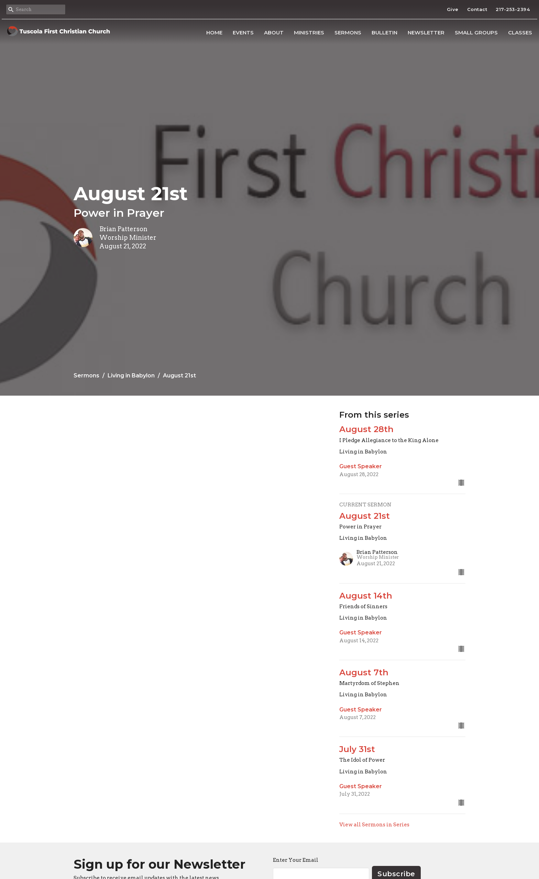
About (274, 32)
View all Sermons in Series (374, 825)
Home (214, 32)
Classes (520, 32)
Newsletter (426, 32)
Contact (477, 9)
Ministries (309, 32)
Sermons (347, 32)
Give (453, 9)
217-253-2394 (513, 9)
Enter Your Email (295, 860)
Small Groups (476, 32)
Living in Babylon (131, 375)
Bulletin (384, 32)
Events (243, 32)
